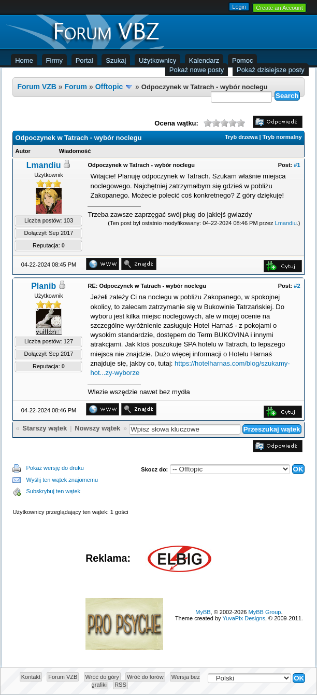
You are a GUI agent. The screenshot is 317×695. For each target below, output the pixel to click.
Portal (84, 60)
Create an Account (279, 8)
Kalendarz (204, 60)
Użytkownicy (157, 60)
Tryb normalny (282, 137)
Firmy (54, 60)
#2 (297, 286)
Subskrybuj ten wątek (53, 491)
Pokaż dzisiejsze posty (271, 70)
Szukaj (116, 60)
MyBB (202, 612)
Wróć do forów (145, 677)
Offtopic (109, 86)
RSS (120, 685)
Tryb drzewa (241, 137)
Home (24, 60)
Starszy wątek (44, 428)
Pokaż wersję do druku (54, 468)
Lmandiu (43, 165)
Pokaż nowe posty (196, 70)
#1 (297, 165)
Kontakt (30, 677)
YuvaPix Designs (243, 618)
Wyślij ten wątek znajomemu (62, 480)
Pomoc (242, 60)
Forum (76, 86)
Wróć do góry (102, 677)
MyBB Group (265, 612)
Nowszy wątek (97, 428)
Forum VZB (36, 86)
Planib (43, 286)
